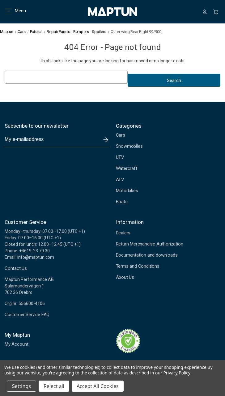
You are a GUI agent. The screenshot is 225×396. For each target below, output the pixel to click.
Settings (21, 386)
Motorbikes (127, 190)
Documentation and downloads (147, 255)
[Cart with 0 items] (216, 12)
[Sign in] (204, 11)
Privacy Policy (176, 373)
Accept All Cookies (98, 386)
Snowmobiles (129, 146)
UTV (120, 157)
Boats (122, 201)
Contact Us (16, 268)
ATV (120, 179)
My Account (16, 344)
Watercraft (126, 168)
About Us (125, 277)
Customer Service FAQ (27, 314)
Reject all (54, 386)
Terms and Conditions (137, 266)
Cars (120, 135)
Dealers (123, 233)
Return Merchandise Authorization (149, 244)
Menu (11, 10)
